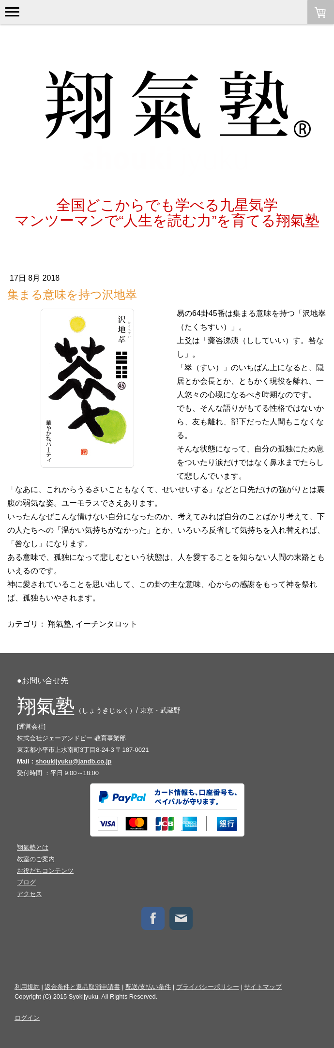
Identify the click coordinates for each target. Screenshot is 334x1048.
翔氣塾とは (32, 847)
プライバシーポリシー (207, 986)
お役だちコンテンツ (45, 870)
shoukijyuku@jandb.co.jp (73, 761)
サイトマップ (263, 986)
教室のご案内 (36, 859)
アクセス (29, 894)
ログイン (27, 1017)
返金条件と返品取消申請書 (82, 986)
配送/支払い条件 (148, 986)
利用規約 (27, 986)
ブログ (26, 882)
